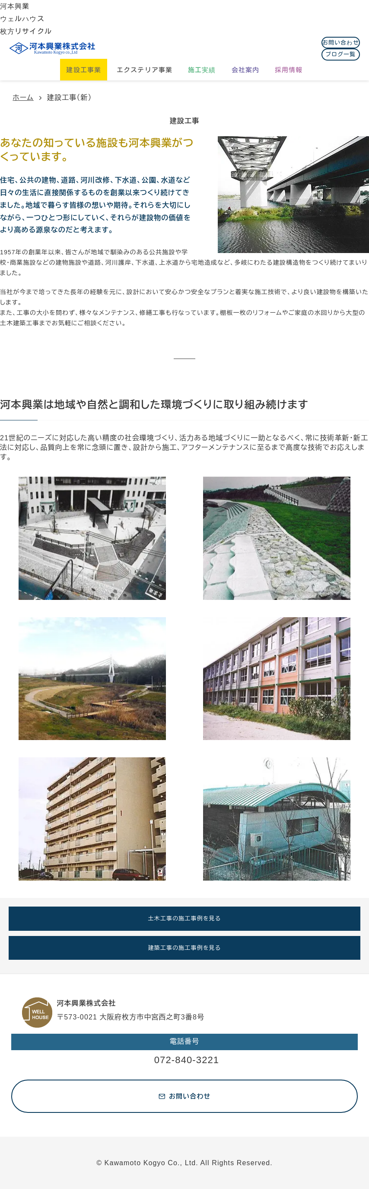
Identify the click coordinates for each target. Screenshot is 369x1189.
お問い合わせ (340, 42)
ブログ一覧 (340, 54)
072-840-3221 (186, 1059)
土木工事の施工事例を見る (184, 918)
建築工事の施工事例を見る (184, 948)
